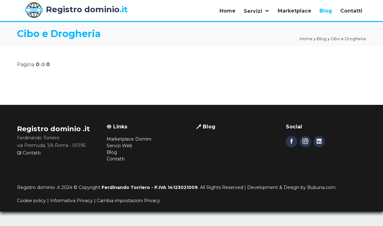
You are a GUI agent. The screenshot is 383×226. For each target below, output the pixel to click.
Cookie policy (31, 200)
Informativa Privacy (71, 200)
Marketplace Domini (129, 139)
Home (227, 11)
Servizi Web (119, 145)
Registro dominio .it (38, 187)
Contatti (351, 11)
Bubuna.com (321, 187)
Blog (325, 11)
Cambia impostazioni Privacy (128, 200)
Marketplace (294, 11)
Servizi (254, 11)
